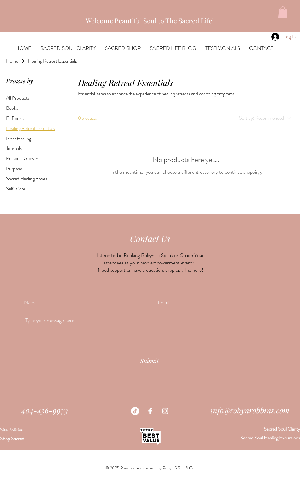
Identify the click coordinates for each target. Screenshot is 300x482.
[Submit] (149, 361)
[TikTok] (135, 411)
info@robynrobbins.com (249, 410)
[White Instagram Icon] (165, 411)
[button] (282, 12)
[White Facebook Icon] (150, 411)
